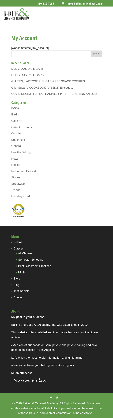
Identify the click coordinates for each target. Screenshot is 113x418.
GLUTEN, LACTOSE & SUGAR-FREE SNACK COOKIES (48, 81)
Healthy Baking (21, 152)
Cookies (16, 133)
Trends (15, 190)
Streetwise (18, 183)
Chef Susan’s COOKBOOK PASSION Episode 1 (42, 87)
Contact (18, 297)
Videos (18, 242)
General (16, 146)
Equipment (18, 139)
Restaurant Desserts (24, 171)
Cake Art (16, 120)
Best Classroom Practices (34, 266)
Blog (16, 285)
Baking (15, 114)
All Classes (25, 253)
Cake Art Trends (21, 127)
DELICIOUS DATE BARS (27, 68)
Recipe (15, 164)
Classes (19, 248)
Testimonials (21, 291)
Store (17, 278)
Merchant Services (19, 216)
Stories (15, 177)
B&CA (15, 108)
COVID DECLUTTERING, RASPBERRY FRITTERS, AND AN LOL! (54, 93)
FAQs (21, 272)
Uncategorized (20, 196)
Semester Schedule (30, 259)
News (15, 158)
